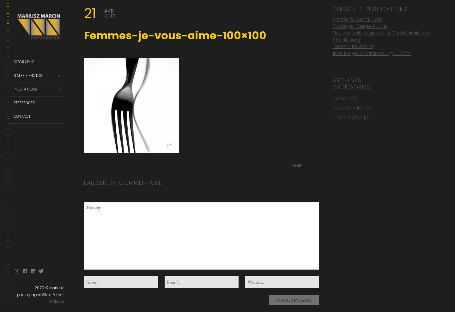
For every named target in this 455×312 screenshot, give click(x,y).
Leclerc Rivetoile (353, 46)
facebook (24, 271)
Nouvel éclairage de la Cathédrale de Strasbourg (381, 36)
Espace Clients (351, 107)
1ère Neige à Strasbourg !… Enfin (372, 53)
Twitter (41, 271)
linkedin (33, 271)
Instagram (17, 271)
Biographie (24, 62)
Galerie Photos (28, 75)
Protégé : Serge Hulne (360, 25)
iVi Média (55, 301)
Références (24, 102)
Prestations (25, 89)
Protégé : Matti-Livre (357, 19)
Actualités (345, 98)
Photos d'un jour (353, 117)
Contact (22, 116)
